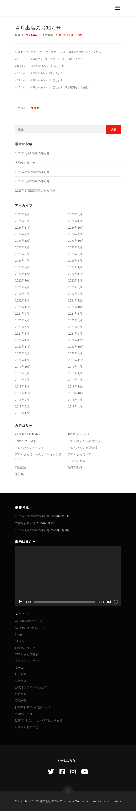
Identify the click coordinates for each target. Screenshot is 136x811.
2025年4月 (22, 214)
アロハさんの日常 (79, 454)
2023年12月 (23, 241)
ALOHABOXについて (28, 621)
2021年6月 (75, 320)
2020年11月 (23, 347)
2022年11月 (76, 274)
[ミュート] (109, 602)
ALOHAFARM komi (69, 35)
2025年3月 (75, 214)
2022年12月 (23, 274)
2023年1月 (75, 267)
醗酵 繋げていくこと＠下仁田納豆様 (38, 720)
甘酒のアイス (23, 714)
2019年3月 (22, 380)
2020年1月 (22, 360)
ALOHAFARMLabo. (27, 434)
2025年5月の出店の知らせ (32, 153)
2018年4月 (75, 406)
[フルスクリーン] (116, 602)
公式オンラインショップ (31, 687)
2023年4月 (22, 261)
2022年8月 (75, 280)
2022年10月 (23, 280)
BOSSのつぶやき (79, 434)
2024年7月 (22, 234)
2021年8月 (75, 313)
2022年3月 (75, 294)
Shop (18, 634)
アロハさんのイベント (29, 448)
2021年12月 (76, 300)
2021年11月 (23, 307)
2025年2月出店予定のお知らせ (35, 190)
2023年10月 (76, 241)
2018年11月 (23, 393)
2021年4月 (75, 327)
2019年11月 (76, 360)
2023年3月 (75, 261)
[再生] (20, 602)
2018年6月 (22, 406)
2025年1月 (75, 221)
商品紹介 (21, 467)
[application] (68, 576)
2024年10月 (76, 227)
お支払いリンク (25, 648)
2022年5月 (75, 287)
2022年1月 (22, 300)
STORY (19, 641)
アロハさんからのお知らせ (85, 441)
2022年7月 (22, 287)
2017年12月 (23, 413)
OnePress (81, 801)
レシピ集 (21, 674)
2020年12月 (76, 340)
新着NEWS (75, 467)
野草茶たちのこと (26, 727)
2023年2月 (22, 267)
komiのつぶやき (25, 441)
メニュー (117, 8)
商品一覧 (21, 701)
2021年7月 (22, 320)
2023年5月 (75, 254)
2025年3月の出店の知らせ (32, 181)
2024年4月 (75, 234)
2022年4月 (22, 294)
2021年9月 (22, 313)
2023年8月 (22, 247)
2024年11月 (23, 227)
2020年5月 (22, 353)
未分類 (35, 108)
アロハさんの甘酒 (26, 654)
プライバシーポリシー (29, 661)
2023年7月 (75, 247)
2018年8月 (75, 400)
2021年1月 (22, 340)
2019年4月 (75, 373)
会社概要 (21, 681)
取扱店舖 (21, 694)
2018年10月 (76, 393)
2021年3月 (22, 333)
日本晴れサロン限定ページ (32, 707)
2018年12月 (76, 386)
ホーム (19, 667)
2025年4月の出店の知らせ (32, 172)
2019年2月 (75, 380)
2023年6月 (22, 254)
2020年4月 (75, 353)
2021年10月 (76, 307)
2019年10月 (23, 367)
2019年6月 (22, 373)
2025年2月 (22, 221)
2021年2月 (75, 333)
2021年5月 (22, 327)
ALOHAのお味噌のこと (30, 628)
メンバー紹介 (76, 461)
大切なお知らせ (25, 162)
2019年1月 (22, 386)
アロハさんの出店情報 (82, 448)
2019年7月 (75, 367)
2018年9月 (22, 400)
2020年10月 (76, 347)
